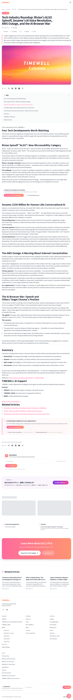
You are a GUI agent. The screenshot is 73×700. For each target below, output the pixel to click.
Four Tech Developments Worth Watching (15, 98)
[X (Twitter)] (3, 609)
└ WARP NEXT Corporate (8, 633)
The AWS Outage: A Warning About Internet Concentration (19, 107)
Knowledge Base (54, 622)
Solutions (52, 633)
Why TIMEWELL (30, 624)
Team (27, 622)
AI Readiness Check (55, 636)
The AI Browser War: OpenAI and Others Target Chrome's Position (21, 111)
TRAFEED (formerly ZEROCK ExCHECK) (12, 622)
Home (3, 9)
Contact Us (48, 553)
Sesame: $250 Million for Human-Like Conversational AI (18, 104)
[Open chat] (69, 696)
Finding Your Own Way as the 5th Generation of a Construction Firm (26, 414)
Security (4, 670)
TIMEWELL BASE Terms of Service (10, 678)
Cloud (34, 31)
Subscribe (11, 466)
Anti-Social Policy (6, 673)
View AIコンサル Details (29, 553)
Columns (8, 9)
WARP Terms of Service (8, 661)
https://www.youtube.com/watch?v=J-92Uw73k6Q (26, 378)
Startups (26, 31)
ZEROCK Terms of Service (8, 675)
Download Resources (32, 195)
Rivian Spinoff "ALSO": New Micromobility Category (17, 101)
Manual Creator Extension (8, 659)
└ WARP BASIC (6, 636)
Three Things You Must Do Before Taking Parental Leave (23, 411)
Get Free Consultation (15, 427)
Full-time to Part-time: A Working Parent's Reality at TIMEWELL (25, 408)
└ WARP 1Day (6, 630)
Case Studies (53, 624)
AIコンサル (14, 9)
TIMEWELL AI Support (9, 117)
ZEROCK (4, 619)
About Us (28, 619)
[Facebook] (7, 609)
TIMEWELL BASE (6, 624)
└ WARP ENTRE (6, 638)
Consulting (14, 31)
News (27, 627)
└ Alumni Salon (6, 641)
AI (20, 31)
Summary (6, 114)
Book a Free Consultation (13, 195)
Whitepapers (53, 627)
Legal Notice (5, 667)
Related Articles (8, 120)
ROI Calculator (53, 639)
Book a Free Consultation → (11, 401)
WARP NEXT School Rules (8, 664)
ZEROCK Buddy (6, 647)
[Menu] (70, 2)
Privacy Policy (5, 656)
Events (51, 630)
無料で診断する (61, 483)
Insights (52, 619)
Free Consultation (30, 633)
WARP (3, 627)
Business (5, 31)
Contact (28, 630)
